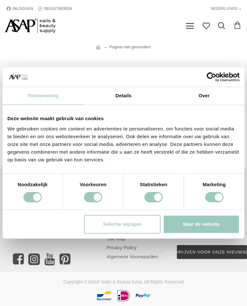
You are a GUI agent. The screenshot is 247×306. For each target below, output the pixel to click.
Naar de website (201, 224)
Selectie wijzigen (122, 224)
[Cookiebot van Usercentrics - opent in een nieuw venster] (211, 77)
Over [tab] (204, 95)
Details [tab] (123, 95)
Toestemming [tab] (43, 95)
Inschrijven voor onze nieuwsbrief (212, 252)
